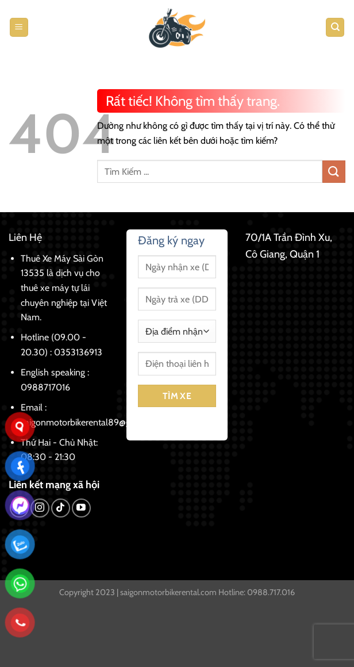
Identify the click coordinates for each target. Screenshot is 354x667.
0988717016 (45, 387)
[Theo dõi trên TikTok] (60, 508)
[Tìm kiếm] (335, 27)
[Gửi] (333, 171)
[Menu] (19, 27)
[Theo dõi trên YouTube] (81, 508)
